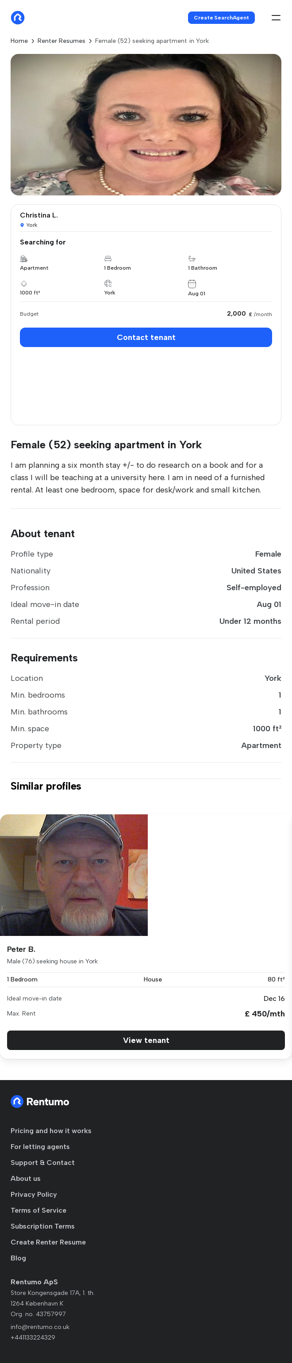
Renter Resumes (61, 41)
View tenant (146, 1040)
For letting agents (40, 1146)
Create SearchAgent (221, 18)
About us (26, 1178)
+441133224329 (33, 1337)
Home (19, 41)
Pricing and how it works (51, 1130)
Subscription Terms (43, 1226)
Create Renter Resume (48, 1242)
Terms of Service (38, 1210)
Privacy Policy (34, 1194)
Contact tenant (146, 337)
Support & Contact (43, 1162)
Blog (18, 1258)
